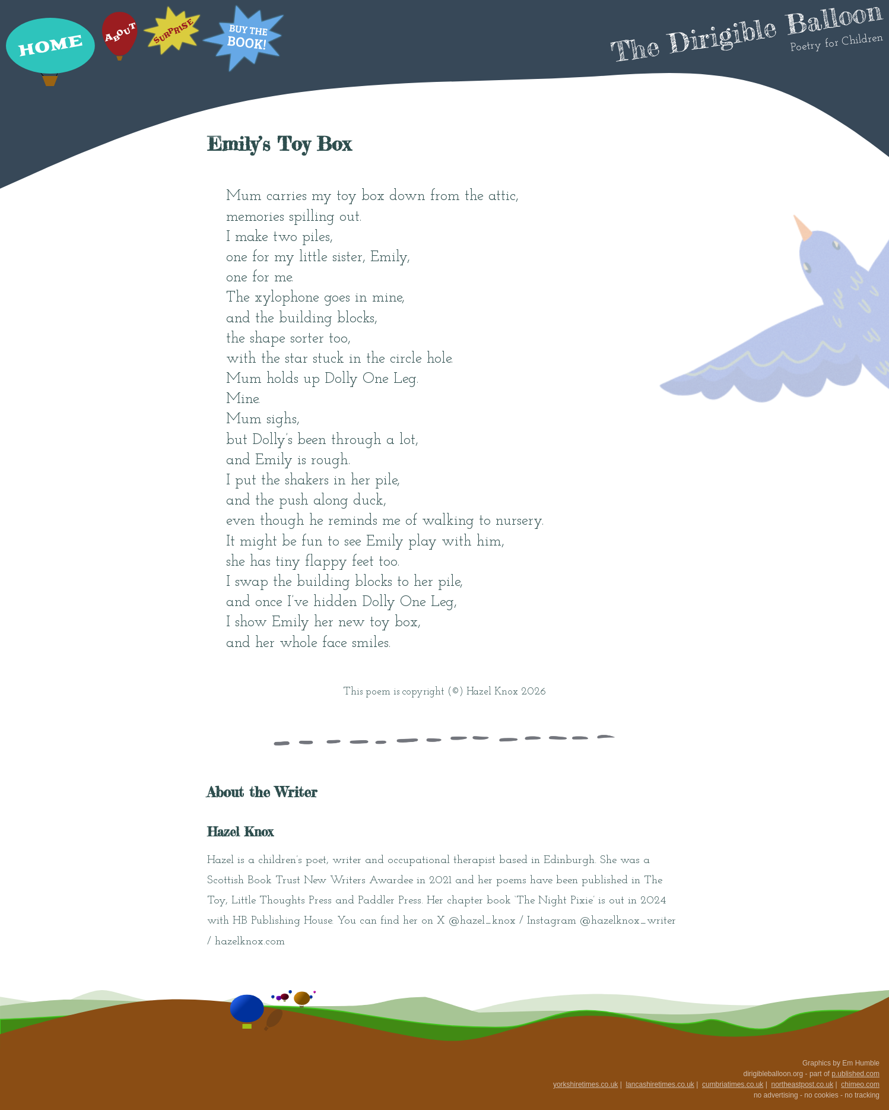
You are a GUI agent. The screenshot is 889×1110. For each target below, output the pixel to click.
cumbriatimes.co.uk (732, 1084)
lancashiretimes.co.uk (660, 1084)
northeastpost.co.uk (802, 1084)
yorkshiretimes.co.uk (585, 1084)
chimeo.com (860, 1084)
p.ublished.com (855, 1074)
